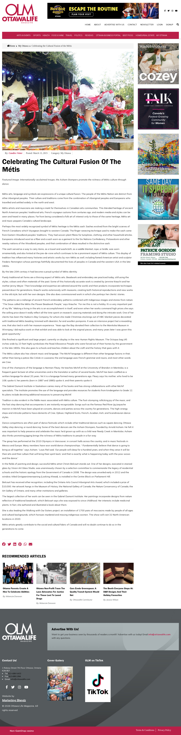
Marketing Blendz (14, 700)
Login (160, 24)
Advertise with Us (114, 24)
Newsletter (147, 24)
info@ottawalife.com (159, 634)
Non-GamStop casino (22, 730)
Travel (69, 35)
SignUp (169, 24)
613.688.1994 (15, 676)
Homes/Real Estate (145, 35)
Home (88, 24)
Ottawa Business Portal (108, 35)
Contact (132, 24)
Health (46, 35)
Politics (78, 35)
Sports (37, 35)
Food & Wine (58, 35)
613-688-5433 (14, 673)
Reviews (89, 35)
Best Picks (128, 35)
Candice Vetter (15, 153)
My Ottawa (161, 35)
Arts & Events (24, 35)
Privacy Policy (164, 730)
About (97, 24)
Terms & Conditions (145, 730)
